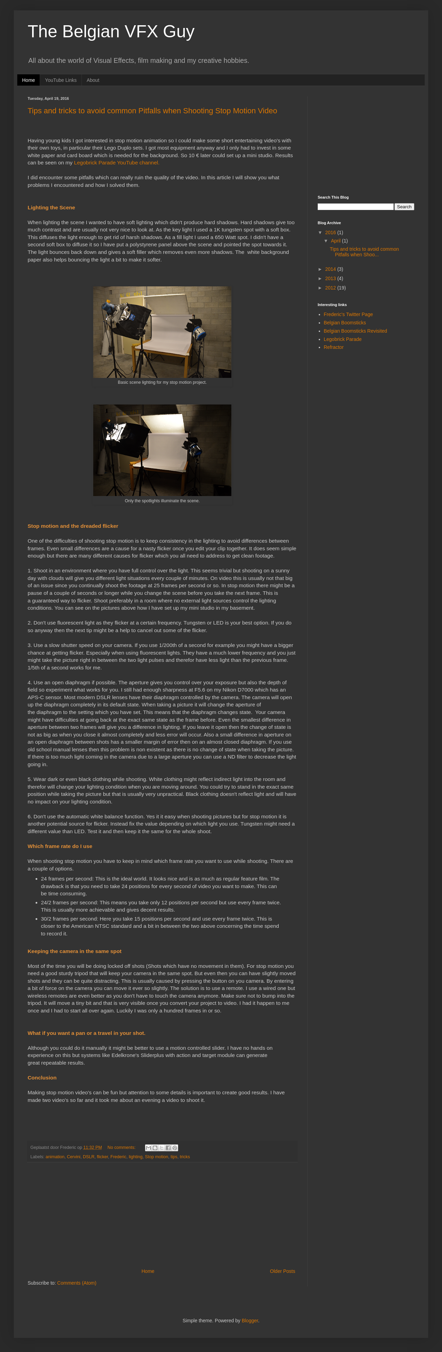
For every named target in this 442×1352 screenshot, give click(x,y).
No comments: (122, 1147)
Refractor (334, 347)
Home (28, 80)
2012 (331, 288)
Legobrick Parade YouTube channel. (117, 162)
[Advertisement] (369, 139)
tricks (185, 1156)
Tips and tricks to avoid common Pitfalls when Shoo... (364, 252)
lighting (136, 1156)
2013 (331, 278)
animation (55, 1156)
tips (174, 1156)
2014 (331, 269)
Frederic (118, 1156)
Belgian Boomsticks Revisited (355, 331)
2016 (331, 232)
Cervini (73, 1156)
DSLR (89, 1156)
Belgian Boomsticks (345, 322)
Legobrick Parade (343, 339)
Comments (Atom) (77, 1283)
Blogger (250, 1320)
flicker (102, 1156)
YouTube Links (61, 80)
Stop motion (156, 1156)
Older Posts (282, 1271)
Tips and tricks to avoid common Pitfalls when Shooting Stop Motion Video (152, 110)
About (93, 80)
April (336, 241)
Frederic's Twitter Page (348, 314)
